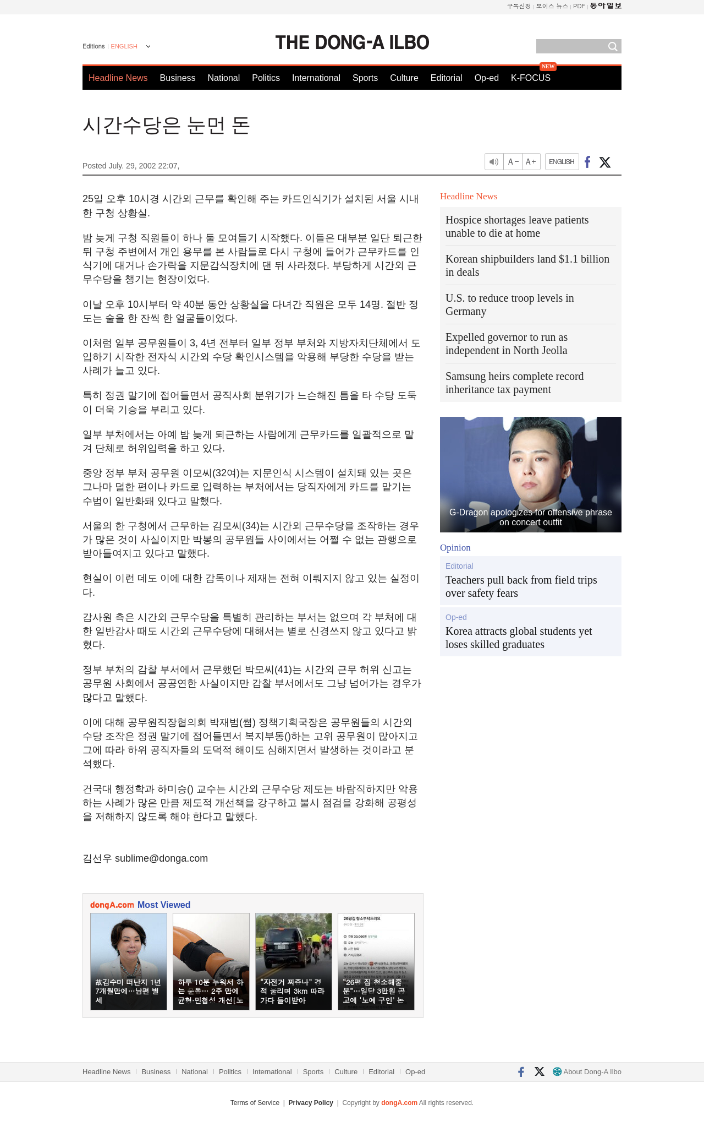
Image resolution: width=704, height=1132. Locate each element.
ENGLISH (124, 46)
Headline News (118, 78)
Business (178, 78)
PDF (579, 6)
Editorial (447, 78)
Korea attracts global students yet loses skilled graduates (519, 637)
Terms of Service (254, 1103)
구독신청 (519, 6)
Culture (404, 78)
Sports (365, 78)
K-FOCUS (531, 78)
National (224, 78)
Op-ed (487, 78)
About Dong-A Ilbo (587, 1072)
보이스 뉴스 (552, 6)
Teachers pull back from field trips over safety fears (521, 586)
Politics (266, 78)
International (316, 78)
